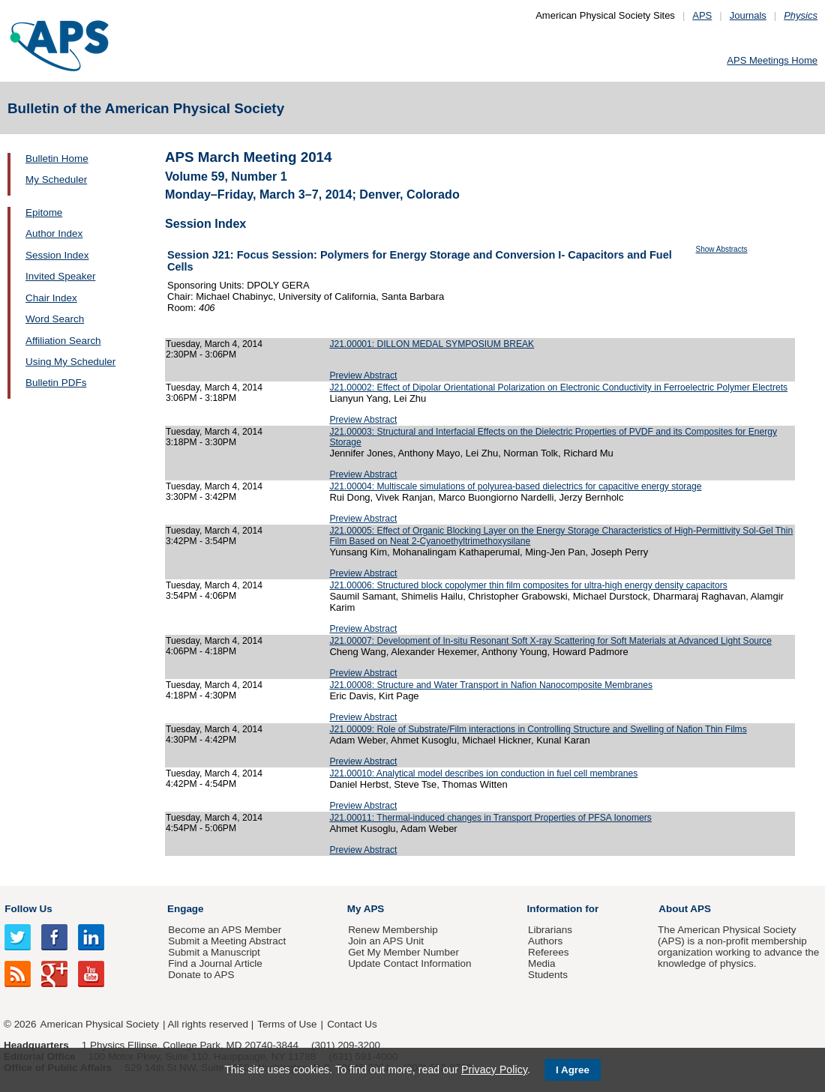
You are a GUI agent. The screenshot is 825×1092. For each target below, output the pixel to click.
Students (548, 974)
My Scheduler (56, 179)
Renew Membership (393, 929)
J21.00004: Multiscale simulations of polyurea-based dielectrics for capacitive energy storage (515, 486)
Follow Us (28, 908)
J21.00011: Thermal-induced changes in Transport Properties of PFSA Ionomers (490, 817)
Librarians (550, 929)
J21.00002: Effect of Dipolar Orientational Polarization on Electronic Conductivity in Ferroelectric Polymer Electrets (558, 387)
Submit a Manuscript (214, 952)
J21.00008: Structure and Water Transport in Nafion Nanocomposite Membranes (490, 685)
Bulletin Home (57, 158)
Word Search (55, 319)
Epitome (44, 212)
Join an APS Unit (386, 941)
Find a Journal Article (215, 963)
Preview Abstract (363, 375)
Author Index (54, 233)
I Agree (573, 1070)
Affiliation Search (63, 340)
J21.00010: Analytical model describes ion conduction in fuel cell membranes (483, 773)
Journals (748, 15)
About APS (684, 908)
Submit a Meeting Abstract (227, 941)
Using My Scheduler (71, 361)
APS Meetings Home (772, 60)
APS (702, 15)
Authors (545, 941)
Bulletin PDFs (56, 382)
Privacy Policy (494, 1070)
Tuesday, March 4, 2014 (214, 344)
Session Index (57, 255)
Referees (548, 952)
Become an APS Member (224, 929)
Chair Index (51, 298)
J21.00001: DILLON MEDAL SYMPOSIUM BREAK (431, 344)
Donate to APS (201, 974)
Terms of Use (286, 1024)
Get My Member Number (403, 952)
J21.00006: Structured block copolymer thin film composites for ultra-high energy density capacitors (528, 585)
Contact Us (351, 1024)
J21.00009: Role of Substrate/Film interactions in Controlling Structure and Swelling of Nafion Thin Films (537, 729)
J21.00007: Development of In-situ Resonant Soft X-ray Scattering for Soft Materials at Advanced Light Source (550, 641)
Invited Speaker (60, 276)
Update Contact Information (409, 963)
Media (542, 963)
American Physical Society (99, 1024)
